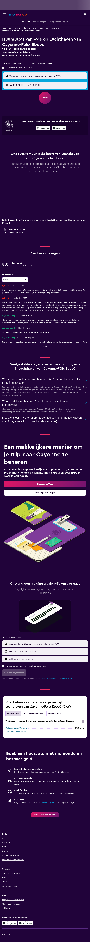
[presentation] (59, 128)
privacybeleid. (67, 678)
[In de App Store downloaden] (59, 128)
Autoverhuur (6, 28)
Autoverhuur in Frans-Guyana (25, 28)
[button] (5, 14)
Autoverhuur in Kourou (16, 732)
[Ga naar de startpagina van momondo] (18, 14)
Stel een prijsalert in (48, 803)
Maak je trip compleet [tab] (34, 714)
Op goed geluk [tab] (55, 714)
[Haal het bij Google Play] (43, 128)
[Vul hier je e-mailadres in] (48, 659)
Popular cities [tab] (13, 714)
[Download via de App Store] (25, 923)
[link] (45, 484)
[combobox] (13, 63)
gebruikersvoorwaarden (51, 678)
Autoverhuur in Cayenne (48, 28)
